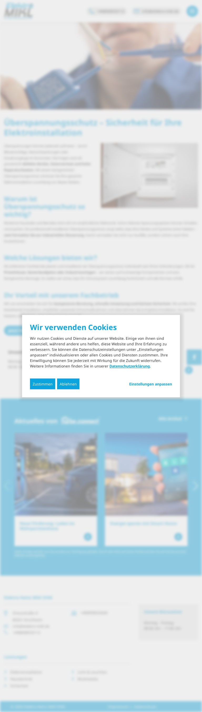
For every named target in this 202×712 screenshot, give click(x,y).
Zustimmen (43, 383)
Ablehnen (68, 383)
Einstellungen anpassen (150, 384)
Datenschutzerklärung (129, 366)
